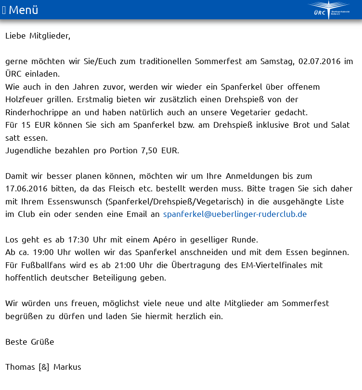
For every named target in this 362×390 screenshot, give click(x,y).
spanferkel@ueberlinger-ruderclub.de (235, 213)
